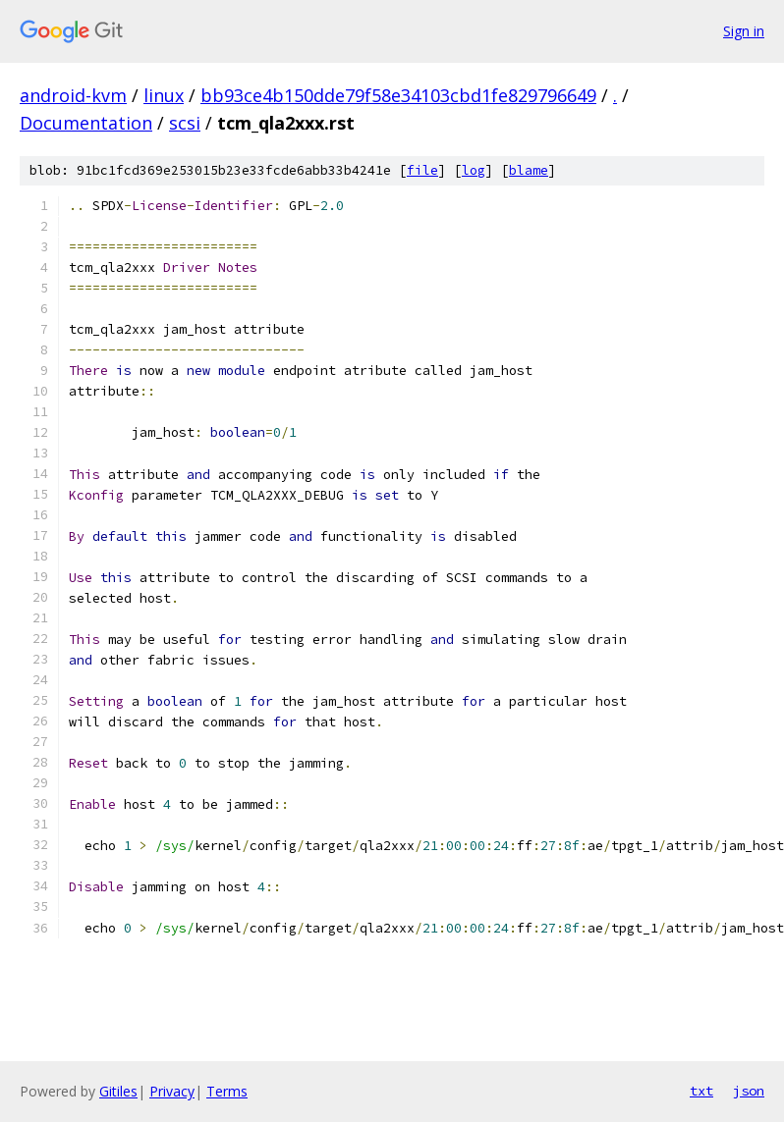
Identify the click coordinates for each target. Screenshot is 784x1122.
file (422, 170)
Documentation (86, 122)
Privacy (172, 1091)
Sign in (743, 31)
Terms (227, 1091)
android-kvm (73, 95)
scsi (184, 122)
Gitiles (118, 1091)
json (748, 1090)
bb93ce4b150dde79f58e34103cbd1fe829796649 (398, 95)
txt (701, 1090)
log (473, 170)
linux (163, 95)
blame (528, 170)
